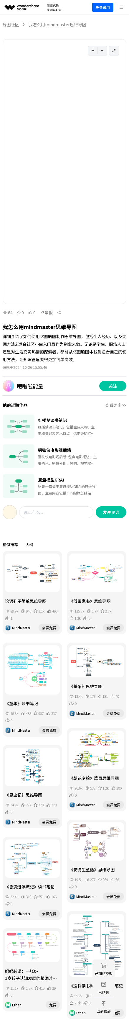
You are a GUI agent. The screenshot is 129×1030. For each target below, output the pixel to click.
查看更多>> (115, 405)
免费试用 (103, 7)
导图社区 (11, 24)
